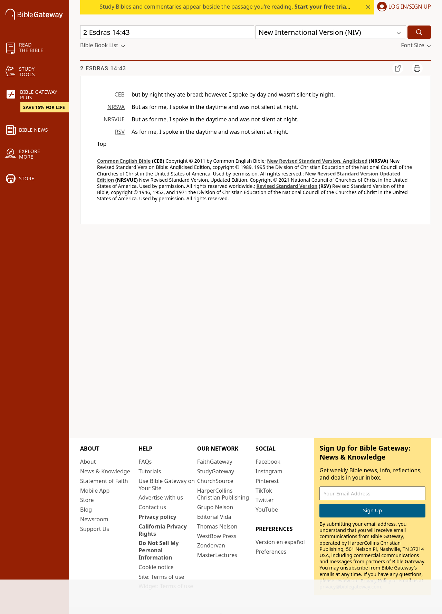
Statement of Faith (104, 481)
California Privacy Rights (162, 530)
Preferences (271, 551)
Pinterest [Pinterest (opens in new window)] (267, 481)
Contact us (152, 507)
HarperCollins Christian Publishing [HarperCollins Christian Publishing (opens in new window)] (223, 494)
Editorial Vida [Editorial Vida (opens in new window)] (214, 517)
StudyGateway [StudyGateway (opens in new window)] (215, 471)
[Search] (419, 32)
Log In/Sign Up (409, 6)
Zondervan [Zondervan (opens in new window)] (211, 545)
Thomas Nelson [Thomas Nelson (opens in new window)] (217, 526)
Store (87, 500)
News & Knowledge (105, 471)
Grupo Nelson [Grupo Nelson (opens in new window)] (215, 507)
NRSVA (116, 107)
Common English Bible (124, 161)
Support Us (94, 529)
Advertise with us (160, 497)
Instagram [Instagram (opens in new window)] (269, 471)
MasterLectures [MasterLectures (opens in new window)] (217, 555)
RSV (120, 131)
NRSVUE (114, 119)
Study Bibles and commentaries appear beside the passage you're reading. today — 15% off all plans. (258, 6)
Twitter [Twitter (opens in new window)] (264, 500)
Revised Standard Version (286, 186)
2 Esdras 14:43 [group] (103, 68)
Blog (86, 509)
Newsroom (94, 519)
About (88, 461)
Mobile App (94, 490)
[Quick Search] (167, 32)
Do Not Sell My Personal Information (158, 550)
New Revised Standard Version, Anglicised (317, 161)
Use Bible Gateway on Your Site (166, 484)
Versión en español (280, 542)
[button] (402, 7)
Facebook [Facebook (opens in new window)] (268, 461)
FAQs (145, 461)
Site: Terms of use (161, 577)
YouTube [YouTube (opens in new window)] (267, 509)
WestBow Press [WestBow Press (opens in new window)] (217, 536)
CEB (120, 94)
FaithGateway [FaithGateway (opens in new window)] (214, 461)
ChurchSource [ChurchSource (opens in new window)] (215, 481)
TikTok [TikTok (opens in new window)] (264, 490)
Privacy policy (157, 517)
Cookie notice (156, 567)
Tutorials (149, 471)
